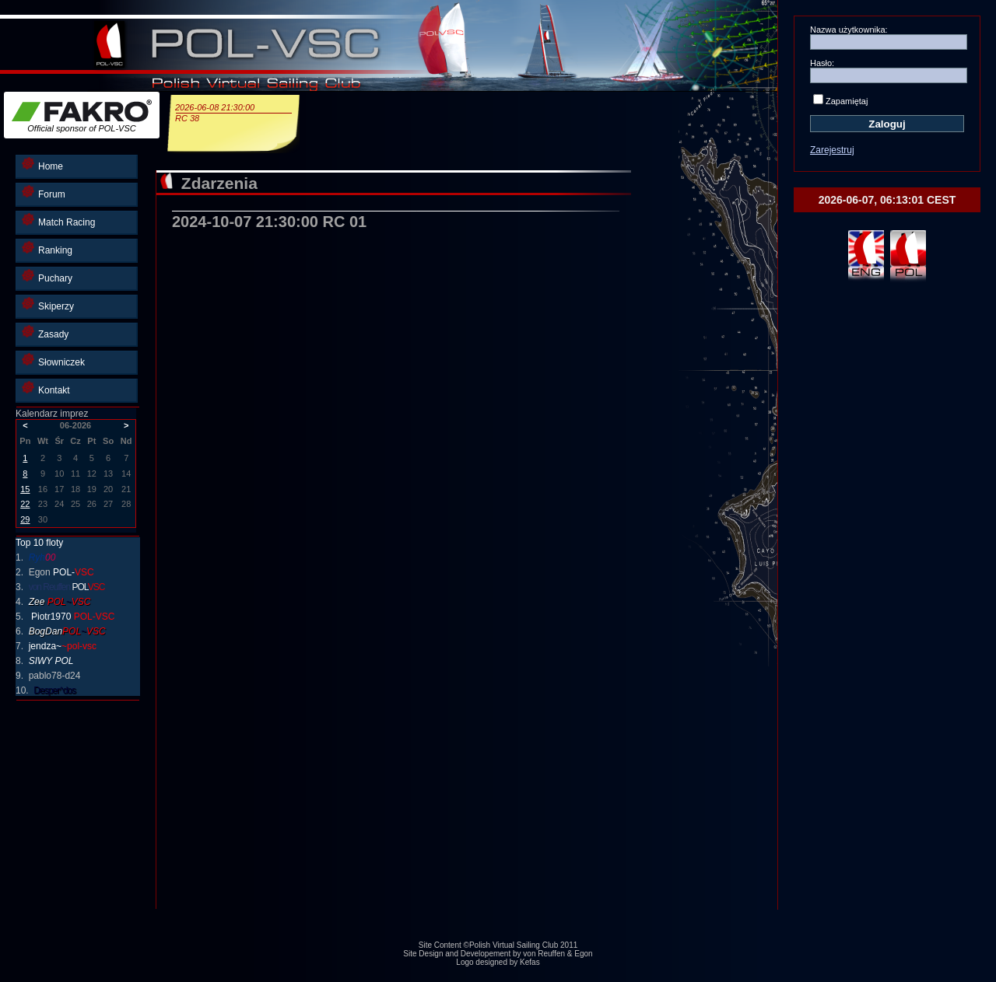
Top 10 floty (39, 542)
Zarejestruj (832, 150)
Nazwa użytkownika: (849, 29)
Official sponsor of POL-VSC (82, 116)
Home (42, 164)
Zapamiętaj (847, 101)
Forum (43, 192)
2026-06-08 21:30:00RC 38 (233, 113)
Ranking (47, 248)
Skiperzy (48, 304)
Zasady (45, 332)
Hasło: (822, 63)
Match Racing (58, 220)
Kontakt (46, 388)
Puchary (47, 276)
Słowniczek (53, 360)
